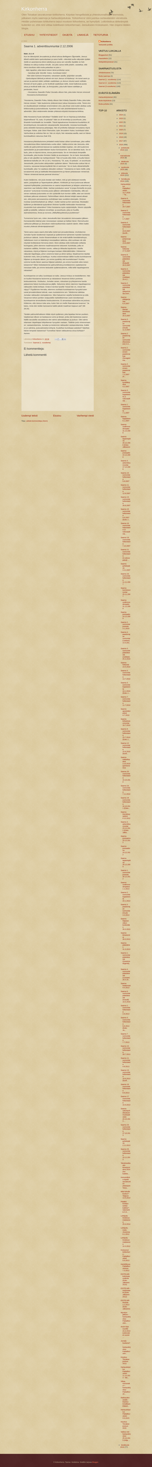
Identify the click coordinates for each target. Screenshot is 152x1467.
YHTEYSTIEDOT (48, 35)
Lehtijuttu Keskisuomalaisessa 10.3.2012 (125, 1242)
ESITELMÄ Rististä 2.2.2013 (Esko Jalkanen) (125, 1304)
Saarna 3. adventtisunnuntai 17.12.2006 (126, 465)
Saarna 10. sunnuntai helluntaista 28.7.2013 (125, 1050)
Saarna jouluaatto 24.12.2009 (125, 615)
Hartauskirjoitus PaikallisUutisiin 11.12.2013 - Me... (126, 1372)
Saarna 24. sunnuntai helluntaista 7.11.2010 (125, 790)
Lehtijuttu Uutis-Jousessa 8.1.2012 (125, 1231)
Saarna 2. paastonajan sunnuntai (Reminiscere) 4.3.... (126, 339)
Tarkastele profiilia (106, 45)
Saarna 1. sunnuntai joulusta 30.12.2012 (125, 874)
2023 (121, 118)
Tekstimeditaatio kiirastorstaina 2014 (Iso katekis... (126, 1168)
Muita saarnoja (104, 76)
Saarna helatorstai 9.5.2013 (126, 985)
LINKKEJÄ (82, 35)
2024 (121, 115)
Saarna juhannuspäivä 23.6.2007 (126, 240)
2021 (121, 126)
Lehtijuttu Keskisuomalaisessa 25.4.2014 (125, 1220)
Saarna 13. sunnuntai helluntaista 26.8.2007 (125, 501)
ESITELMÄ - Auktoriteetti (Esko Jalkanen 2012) (126, 1292)
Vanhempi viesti (85, 415)
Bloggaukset (103, 55)
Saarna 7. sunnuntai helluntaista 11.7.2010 (125, 701)
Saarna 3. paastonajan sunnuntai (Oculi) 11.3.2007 (125, 324)
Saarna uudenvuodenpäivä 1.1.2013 (125, 886)
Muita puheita (104, 104)
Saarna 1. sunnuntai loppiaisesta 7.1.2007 (125, 409)
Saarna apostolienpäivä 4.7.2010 (126, 712)
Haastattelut (103, 58)
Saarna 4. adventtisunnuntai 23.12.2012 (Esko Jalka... (126, 827)
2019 (121, 133)
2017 (121, 141)
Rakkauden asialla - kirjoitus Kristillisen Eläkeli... (125, 1402)
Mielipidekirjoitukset (106, 62)
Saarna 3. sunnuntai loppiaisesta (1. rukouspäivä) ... (125, 395)
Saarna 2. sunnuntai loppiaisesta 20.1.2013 (125, 897)
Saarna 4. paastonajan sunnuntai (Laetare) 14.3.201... (125, 638)
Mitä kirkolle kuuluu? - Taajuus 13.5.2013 (125, 1195)
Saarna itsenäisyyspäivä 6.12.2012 (125, 815)
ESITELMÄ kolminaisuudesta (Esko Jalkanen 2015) (125, 1279)
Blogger (95, 1462)
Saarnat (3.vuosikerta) (107, 86)
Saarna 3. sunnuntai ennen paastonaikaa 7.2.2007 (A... (125, 370)
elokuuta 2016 (124, 174)
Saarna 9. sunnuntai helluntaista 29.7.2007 (125, 202)
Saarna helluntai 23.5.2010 (125, 665)
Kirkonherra (34, 9)
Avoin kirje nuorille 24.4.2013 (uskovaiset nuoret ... (125, 1332)
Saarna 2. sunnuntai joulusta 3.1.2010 (125, 625)
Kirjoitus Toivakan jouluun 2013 (125, 1360)
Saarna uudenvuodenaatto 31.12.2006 (125, 429)
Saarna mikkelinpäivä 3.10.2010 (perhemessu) (125, 762)
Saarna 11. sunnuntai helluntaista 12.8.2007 (125, 489)
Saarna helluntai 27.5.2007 (125, 249)
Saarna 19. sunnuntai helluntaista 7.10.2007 (125, 542)
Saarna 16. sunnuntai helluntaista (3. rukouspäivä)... (125, 528)
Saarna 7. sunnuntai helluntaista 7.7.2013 (125, 1038)
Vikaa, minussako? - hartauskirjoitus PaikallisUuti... (126, 1387)
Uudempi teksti (29, 415)
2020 (121, 130)
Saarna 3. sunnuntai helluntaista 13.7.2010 (125, 675)
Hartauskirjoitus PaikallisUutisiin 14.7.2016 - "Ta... (126, 189)
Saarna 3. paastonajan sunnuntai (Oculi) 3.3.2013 (125, 910)
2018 (121, 137)
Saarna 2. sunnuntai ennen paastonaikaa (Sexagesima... (125, 354)
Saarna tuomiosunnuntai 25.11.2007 (126, 592)
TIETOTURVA (100, 35)
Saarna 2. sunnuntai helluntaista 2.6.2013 (125, 1010)
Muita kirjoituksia (105, 101)
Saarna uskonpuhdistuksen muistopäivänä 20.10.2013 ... (125, 1115)
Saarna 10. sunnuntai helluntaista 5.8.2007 (125, 477)
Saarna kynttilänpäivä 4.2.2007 (125, 383)
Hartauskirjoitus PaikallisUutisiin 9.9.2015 (126, 1414)
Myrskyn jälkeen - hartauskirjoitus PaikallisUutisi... (126, 1318)
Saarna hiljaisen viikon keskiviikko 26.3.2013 (125, 924)
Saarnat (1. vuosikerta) (42, 343)
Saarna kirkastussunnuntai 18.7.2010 (125, 722)
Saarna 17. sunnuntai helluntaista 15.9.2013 (125, 1100)
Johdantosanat (104, 73)
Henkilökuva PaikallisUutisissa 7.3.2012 (125, 1267)
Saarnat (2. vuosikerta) (107, 83)
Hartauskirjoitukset (106, 97)
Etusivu (57, 415)
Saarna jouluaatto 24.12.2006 (125, 454)
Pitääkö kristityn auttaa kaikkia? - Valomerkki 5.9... (125, 1207)
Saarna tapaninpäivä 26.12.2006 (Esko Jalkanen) (126, 442)
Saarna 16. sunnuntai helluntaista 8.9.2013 (125, 1088)
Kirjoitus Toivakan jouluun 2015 (125, 1425)
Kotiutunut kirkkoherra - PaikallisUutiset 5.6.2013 (125, 1255)
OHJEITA (67, 35)
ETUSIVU (29, 35)
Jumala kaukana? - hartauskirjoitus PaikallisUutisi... (126, 1347)
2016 (121, 145)
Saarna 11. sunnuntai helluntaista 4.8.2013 (125, 1062)
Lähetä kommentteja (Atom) (37, 421)
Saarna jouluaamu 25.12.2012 (126, 839)
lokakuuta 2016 (124, 163)
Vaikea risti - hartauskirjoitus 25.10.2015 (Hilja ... (126, 1436)
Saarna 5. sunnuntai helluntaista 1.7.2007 (125, 215)
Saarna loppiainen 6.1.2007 (126, 419)
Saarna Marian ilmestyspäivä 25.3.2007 (125, 311)
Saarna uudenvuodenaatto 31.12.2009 (125, 604)
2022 (121, 122)
